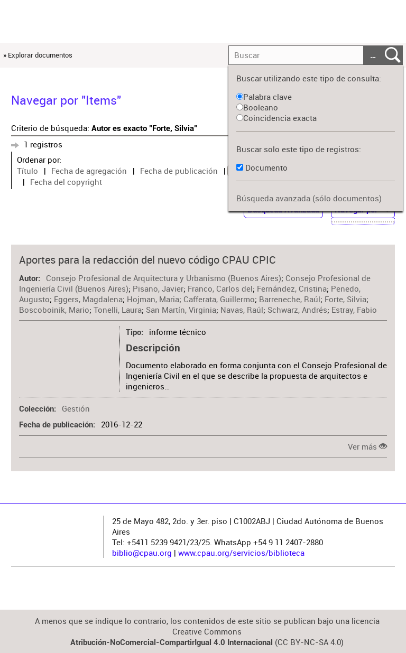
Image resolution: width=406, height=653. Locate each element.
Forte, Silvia (345, 299)
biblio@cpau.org (142, 552)
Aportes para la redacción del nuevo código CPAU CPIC (147, 260)
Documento (266, 167)
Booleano (257, 107)
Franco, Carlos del (220, 288)
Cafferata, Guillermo (219, 299)
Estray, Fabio (354, 309)
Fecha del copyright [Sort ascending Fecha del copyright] (66, 181)
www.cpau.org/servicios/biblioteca (241, 552)
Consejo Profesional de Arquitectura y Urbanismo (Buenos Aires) (163, 278)
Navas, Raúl (241, 309)
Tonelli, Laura (118, 309)
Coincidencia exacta (276, 118)
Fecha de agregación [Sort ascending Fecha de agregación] (89, 170)
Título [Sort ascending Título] (27, 170)
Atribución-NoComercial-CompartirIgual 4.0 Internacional (171, 642)
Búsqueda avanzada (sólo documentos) (309, 198)
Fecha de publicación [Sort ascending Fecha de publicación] (179, 170)
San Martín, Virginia (181, 309)
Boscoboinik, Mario (54, 309)
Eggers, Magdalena (88, 299)
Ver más (362, 446)
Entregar (393, 55)
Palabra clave (264, 96)
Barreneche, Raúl (289, 299)
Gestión (76, 408)
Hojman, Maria (153, 299)
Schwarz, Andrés (297, 309)
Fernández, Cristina (292, 288)
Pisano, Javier (158, 288)
